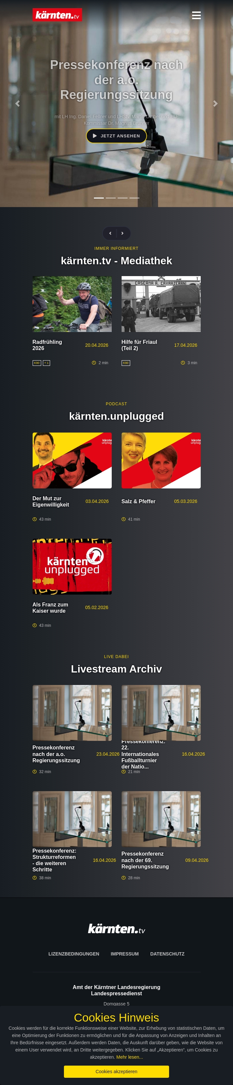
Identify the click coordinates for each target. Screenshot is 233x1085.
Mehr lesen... (129, 1057)
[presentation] (113, 233)
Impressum (125, 953)
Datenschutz (167, 953)
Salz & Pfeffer (139, 501)
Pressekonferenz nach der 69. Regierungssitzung (145, 860)
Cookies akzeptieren (116, 1071)
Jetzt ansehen (116, 135)
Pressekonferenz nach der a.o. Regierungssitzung (56, 754)
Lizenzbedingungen (73, 953)
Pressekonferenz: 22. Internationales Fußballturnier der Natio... (143, 754)
